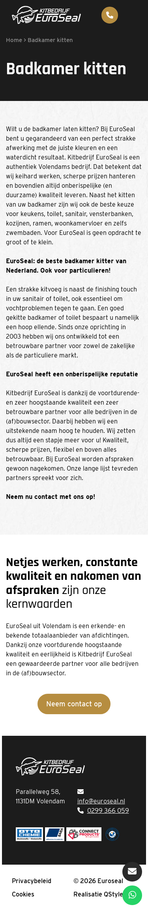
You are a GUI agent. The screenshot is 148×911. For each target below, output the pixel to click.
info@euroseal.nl (101, 801)
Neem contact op (74, 704)
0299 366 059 (108, 810)
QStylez (115, 894)
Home (14, 40)
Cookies (23, 894)
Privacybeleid (31, 881)
